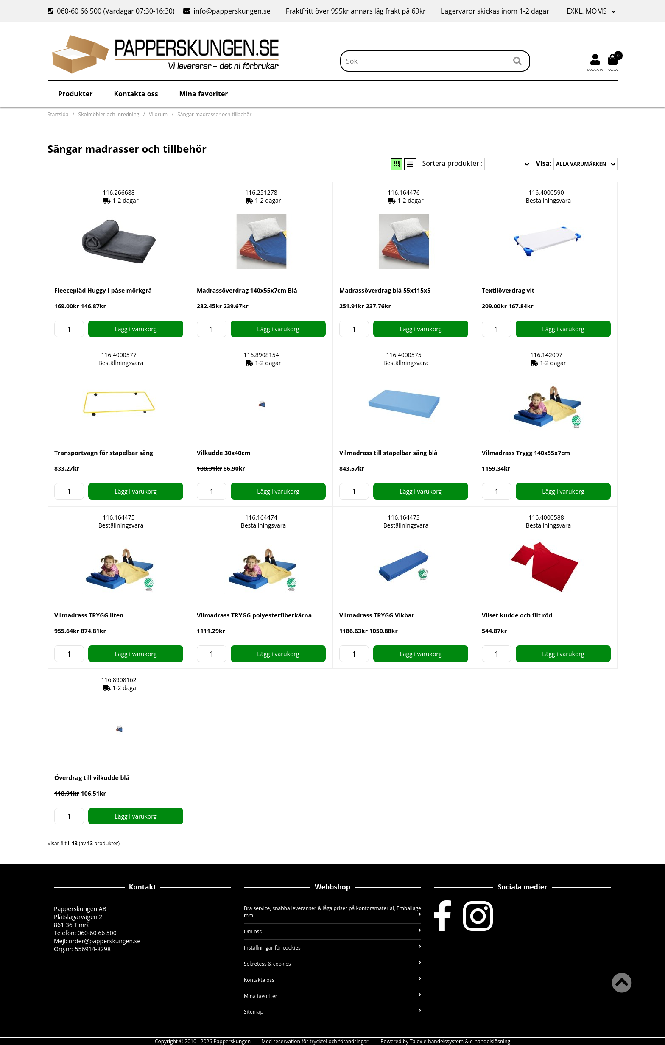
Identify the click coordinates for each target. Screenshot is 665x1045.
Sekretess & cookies (332, 963)
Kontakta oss (136, 93)
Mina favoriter (203, 93)
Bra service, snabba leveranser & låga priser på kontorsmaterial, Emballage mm (332, 912)
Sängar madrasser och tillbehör (214, 114)
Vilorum (158, 114)
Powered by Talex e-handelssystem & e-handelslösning (445, 1041)
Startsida (58, 114)
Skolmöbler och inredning (109, 114)
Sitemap (332, 1011)
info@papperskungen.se (226, 11)
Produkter (75, 93)
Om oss (332, 931)
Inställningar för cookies (332, 947)
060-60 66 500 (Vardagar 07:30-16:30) (112, 11)
